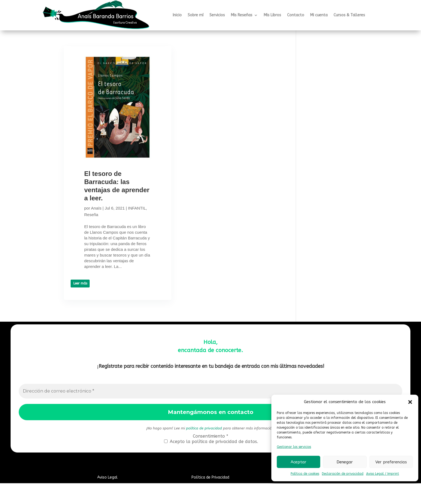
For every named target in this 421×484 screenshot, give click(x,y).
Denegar (345, 462)
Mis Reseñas (241, 15)
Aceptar (298, 462)
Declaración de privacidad (342, 474)
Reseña (111, 214)
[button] (410, 402)
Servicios (217, 15)
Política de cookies (305, 474)
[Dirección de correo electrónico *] (211, 392)
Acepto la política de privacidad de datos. (211, 442)
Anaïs (96, 208)
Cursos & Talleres (349, 15)
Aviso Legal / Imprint (382, 474)
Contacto (295, 15)
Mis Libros (272, 15)
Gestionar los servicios (294, 447)
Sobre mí (195, 15)
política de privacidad (204, 429)
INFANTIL (93, 214)
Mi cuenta (319, 15)
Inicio (177, 15)
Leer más (80, 289)
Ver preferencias (391, 462)
